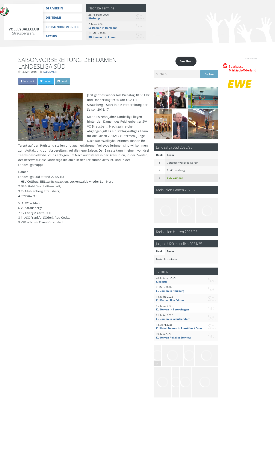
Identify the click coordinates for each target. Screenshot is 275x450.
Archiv (51, 36)
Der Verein (54, 8)
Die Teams (54, 17)
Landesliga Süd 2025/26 (174, 147)
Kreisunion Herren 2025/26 (176, 231)
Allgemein (50, 72)
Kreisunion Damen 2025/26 (176, 189)
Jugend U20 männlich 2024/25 (179, 243)
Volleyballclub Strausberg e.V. (24, 31)
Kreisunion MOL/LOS (62, 27)
